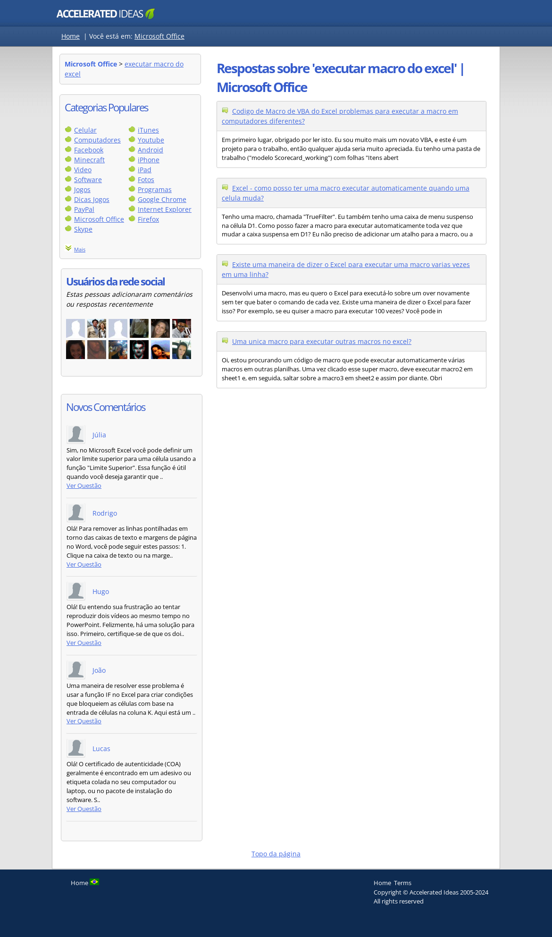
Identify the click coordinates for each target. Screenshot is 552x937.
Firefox (148, 219)
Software (88, 179)
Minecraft (89, 159)
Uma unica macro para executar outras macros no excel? (321, 341)
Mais (79, 249)
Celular (85, 129)
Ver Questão (84, 486)
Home (70, 36)
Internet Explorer (165, 209)
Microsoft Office (159, 36)
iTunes (148, 129)
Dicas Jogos (91, 199)
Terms (402, 882)
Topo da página (276, 853)
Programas (155, 189)
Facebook (88, 149)
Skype (83, 229)
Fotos (146, 179)
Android (150, 149)
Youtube (151, 139)
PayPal (84, 209)
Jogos (82, 189)
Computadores (97, 139)
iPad (144, 169)
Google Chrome (162, 199)
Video (83, 169)
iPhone (148, 159)
